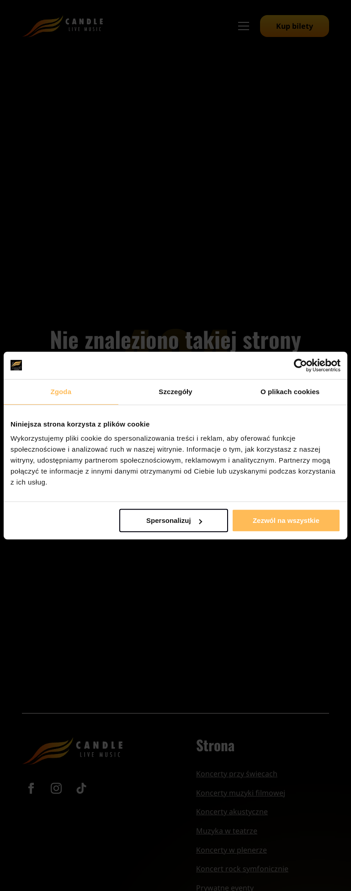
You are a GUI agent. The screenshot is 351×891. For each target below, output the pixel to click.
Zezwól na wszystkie (286, 520)
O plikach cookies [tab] (290, 391)
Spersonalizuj (174, 520)
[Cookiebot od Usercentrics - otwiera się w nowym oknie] (300, 365)
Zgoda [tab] (61, 391)
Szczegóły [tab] (175, 391)
